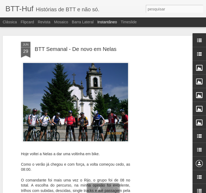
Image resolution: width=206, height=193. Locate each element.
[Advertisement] (160, 112)
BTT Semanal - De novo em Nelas (75, 35)
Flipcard (27, 22)
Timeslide (129, 22)
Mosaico (61, 22)
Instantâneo (107, 22)
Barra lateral (83, 22)
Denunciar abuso (145, 190)
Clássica (10, 22)
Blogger (128, 190)
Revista (44, 22)
